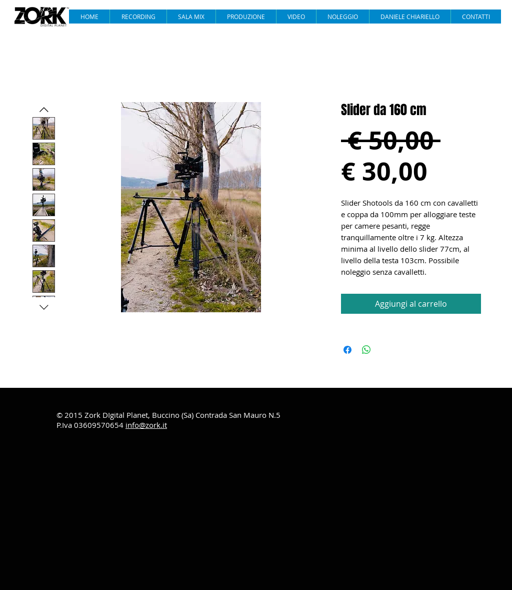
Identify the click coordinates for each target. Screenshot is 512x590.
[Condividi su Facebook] (348, 350)
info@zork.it (146, 425)
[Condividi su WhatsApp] (366, 350)
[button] (296, 17)
